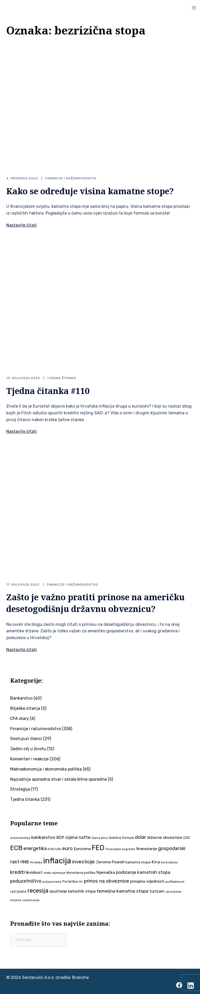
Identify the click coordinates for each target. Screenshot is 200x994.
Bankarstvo (21, 698)
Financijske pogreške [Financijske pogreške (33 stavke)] (120, 849)
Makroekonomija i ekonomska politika (46, 769)
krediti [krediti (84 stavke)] (17, 872)
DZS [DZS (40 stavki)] (186, 838)
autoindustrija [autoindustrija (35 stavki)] (20, 838)
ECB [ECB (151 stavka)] (16, 848)
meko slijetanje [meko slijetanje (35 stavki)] (54, 873)
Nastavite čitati (21, 225)
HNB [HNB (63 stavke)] (24, 861)
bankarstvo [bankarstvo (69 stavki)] (43, 837)
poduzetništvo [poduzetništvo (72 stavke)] (25, 881)
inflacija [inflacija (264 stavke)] (57, 860)
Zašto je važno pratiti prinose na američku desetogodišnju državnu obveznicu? (95, 602)
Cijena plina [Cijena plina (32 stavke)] (99, 838)
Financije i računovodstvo (70, 178)
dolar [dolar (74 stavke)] (140, 837)
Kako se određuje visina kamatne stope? (90, 191)
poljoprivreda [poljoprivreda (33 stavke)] (51, 881)
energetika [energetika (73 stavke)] (35, 848)
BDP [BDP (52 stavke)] (60, 837)
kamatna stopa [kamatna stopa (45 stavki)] (138, 862)
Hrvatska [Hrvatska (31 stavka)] (36, 862)
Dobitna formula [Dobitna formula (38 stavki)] (121, 838)
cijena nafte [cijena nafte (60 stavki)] (77, 837)
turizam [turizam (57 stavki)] (157, 891)
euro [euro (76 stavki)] (67, 848)
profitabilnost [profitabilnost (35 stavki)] (174, 881)
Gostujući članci (26, 738)
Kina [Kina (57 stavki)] (156, 861)
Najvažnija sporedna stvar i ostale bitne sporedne (58, 779)
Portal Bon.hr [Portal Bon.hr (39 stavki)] (72, 881)
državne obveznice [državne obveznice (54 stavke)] (164, 837)
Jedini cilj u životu (28, 748)
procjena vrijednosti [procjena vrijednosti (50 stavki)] (147, 881)
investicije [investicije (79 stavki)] (83, 862)
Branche (80, 977)
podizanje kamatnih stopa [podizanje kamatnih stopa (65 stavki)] (143, 872)
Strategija (20, 789)
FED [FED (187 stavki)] (98, 848)
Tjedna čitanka (61, 378)
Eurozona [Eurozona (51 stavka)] (82, 848)
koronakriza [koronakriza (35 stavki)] (169, 862)
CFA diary (19, 718)
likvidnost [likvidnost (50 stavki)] (34, 872)
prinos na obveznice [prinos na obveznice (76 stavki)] (106, 881)
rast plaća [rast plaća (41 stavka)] (18, 891)
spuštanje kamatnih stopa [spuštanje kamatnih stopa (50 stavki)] (72, 891)
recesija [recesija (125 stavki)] (37, 890)
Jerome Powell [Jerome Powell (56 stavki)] (110, 861)
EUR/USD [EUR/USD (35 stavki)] (54, 849)
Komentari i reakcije (29, 758)
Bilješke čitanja (25, 708)
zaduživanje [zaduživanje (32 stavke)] (31, 900)
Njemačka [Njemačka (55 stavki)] (105, 872)
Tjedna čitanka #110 (48, 390)
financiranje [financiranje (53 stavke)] (146, 848)
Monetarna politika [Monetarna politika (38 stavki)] (80, 873)
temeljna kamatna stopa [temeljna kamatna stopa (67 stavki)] (122, 891)
